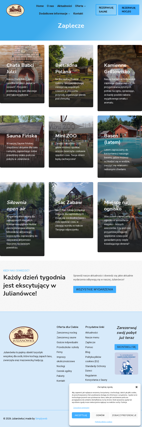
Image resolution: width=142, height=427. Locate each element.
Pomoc (89, 347)
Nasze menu (92, 337)
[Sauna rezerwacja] (22, 146)
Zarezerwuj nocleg (67, 332)
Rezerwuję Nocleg (128, 9)
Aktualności (64, 6)
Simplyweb (41, 418)
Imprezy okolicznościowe (66, 359)
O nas (50, 6)
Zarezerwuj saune (66, 337)
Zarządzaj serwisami (81, 408)
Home (40, 6)
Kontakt (78, 13)
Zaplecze (90, 342)
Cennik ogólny (64, 371)
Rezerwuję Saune (106, 9)
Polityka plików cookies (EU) (93, 359)
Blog (87, 352)
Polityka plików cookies (103, 422)
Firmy (60, 352)
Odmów (100, 415)
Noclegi (61, 366)
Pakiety (61, 375)
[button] (136, 387)
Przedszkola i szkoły (68, 347)
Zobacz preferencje (124, 415)
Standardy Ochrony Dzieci (95, 368)
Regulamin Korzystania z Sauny (96, 377)
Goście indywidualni (67, 342)
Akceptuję (81, 415)
